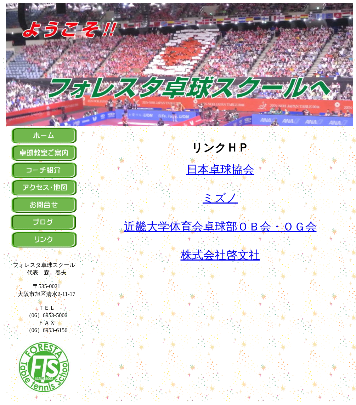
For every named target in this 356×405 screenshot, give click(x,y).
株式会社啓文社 (220, 255)
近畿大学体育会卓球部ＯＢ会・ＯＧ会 (220, 226)
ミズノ (220, 198)
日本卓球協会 (220, 169)
